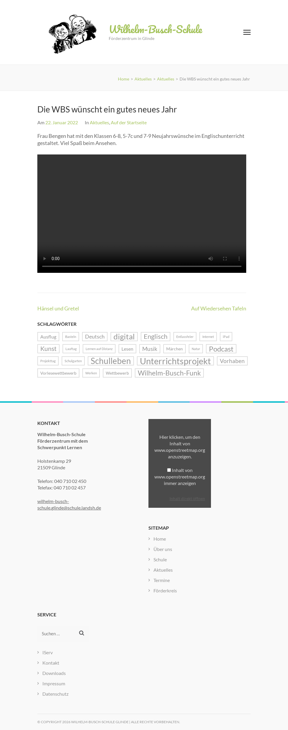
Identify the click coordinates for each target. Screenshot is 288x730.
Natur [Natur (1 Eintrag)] (196, 349)
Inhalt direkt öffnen (187, 498)
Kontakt (50, 662)
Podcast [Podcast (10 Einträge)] (221, 348)
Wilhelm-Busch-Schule (155, 29)
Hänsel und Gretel (58, 308)
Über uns (162, 549)
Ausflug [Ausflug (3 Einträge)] (48, 336)
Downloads (54, 673)
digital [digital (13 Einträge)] (124, 336)
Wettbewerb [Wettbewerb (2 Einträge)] (117, 373)
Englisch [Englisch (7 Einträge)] (155, 336)
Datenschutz (55, 694)
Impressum (53, 683)
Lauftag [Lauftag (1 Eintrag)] (71, 349)
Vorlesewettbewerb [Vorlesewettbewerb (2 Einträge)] (58, 373)
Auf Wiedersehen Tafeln (218, 308)
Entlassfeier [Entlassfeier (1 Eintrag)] (184, 337)
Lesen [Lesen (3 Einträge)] (127, 349)
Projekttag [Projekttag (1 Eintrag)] (48, 361)
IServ (47, 652)
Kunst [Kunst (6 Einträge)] (48, 348)
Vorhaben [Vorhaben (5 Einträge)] (232, 360)
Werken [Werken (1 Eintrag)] (91, 373)
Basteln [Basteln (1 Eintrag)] (70, 337)
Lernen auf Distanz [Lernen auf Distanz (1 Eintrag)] (99, 349)
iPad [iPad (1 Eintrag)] (226, 337)
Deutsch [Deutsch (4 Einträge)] (95, 336)
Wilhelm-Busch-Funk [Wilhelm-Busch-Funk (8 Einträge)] (169, 373)
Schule (160, 559)
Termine (161, 580)
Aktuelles (99, 122)
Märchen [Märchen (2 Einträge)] (174, 348)
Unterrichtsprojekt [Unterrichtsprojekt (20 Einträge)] (175, 360)
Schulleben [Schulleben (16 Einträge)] (111, 360)
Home (159, 539)
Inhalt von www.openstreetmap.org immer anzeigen (179, 476)
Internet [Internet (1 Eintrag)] (208, 337)
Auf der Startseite (129, 122)
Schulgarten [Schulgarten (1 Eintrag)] (73, 361)
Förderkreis (165, 590)
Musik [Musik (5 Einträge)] (149, 348)
